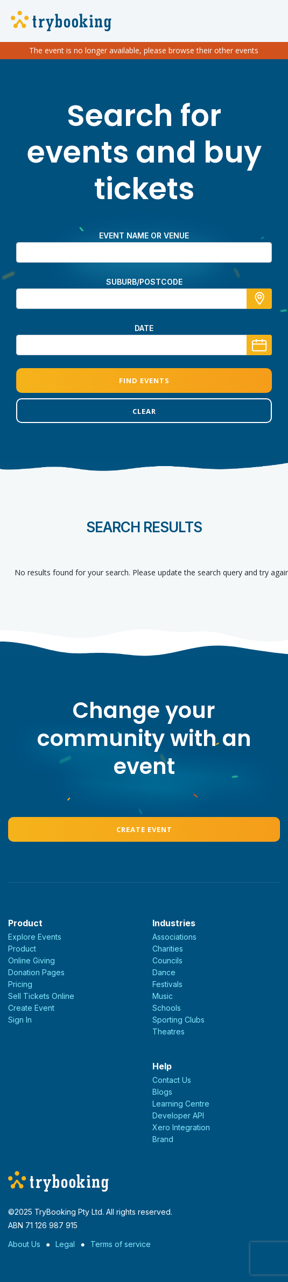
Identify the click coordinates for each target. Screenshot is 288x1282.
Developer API (178, 1115)
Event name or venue (144, 235)
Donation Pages (36, 972)
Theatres (168, 1031)
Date (144, 328)
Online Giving (31, 960)
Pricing (20, 984)
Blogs (162, 1091)
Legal (65, 1244)
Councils (167, 960)
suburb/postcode (144, 281)
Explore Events (34, 936)
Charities (167, 948)
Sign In (20, 1019)
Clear (144, 411)
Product (22, 948)
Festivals (167, 984)
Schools (166, 1007)
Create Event (144, 829)
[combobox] (144, 298)
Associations (174, 936)
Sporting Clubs (178, 1019)
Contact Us (171, 1079)
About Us (24, 1244)
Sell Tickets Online (41, 996)
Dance (163, 972)
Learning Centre (180, 1103)
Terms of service (120, 1244)
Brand (162, 1139)
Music (162, 996)
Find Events (144, 380)
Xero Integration (181, 1127)
